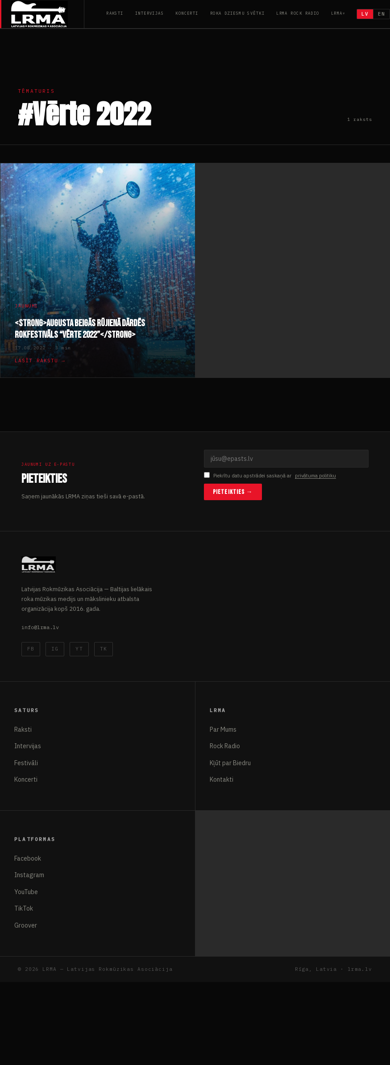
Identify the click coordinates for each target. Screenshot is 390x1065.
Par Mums (223, 729)
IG (54, 649)
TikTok (23, 908)
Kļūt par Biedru (230, 763)
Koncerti (187, 13)
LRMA (337, 13)
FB (30, 649)
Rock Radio (225, 746)
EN (381, 14)
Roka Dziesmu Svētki (237, 13)
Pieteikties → (233, 492)
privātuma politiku (315, 475)
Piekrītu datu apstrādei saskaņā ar (270, 476)
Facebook (27, 858)
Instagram (29, 875)
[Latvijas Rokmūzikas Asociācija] (47, 14)
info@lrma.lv (40, 627)
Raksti (115, 13)
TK (103, 649)
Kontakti (221, 779)
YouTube (26, 892)
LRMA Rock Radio (297, 13)
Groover (25, 925)
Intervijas (149, 13)
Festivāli (26, 763)
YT (79, 649)
